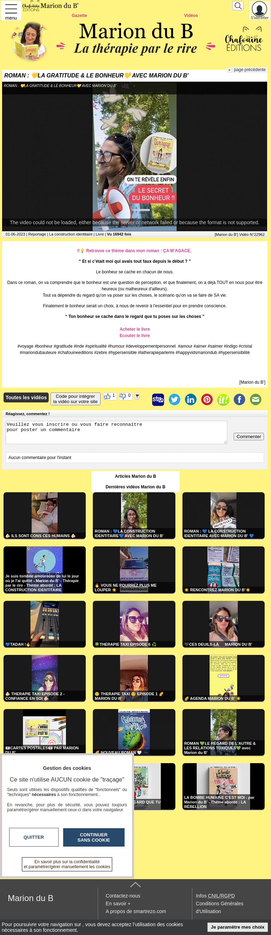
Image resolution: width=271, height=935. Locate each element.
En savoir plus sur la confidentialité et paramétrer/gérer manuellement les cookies (67, 864)
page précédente (250, 69)
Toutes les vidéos (26, 397)
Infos (215, 896)
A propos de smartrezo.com (136, 911)
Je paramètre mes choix (238, 927)
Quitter (34, 837)
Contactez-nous (123, 896)
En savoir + (118, 903)
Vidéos (191, 15)
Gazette (79, 15)
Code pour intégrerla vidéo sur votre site (75, 399)
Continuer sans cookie (94, 837)
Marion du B (30, 898)
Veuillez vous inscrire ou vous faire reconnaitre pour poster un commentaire (116, 432)
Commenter (248, 436)
